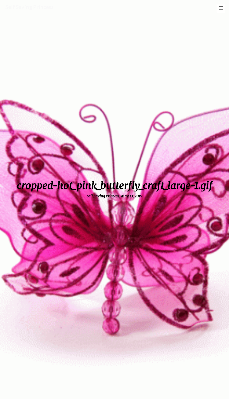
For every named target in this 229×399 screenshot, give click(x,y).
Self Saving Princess (29, 7)
